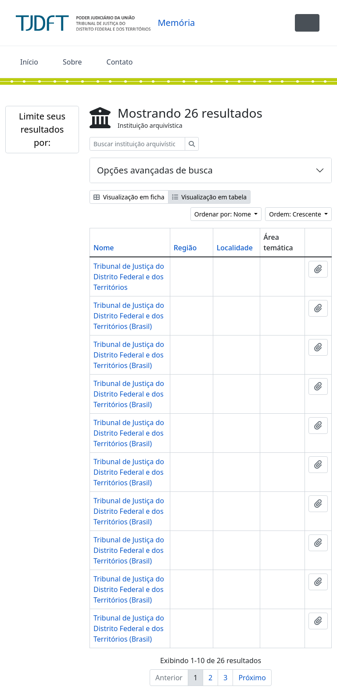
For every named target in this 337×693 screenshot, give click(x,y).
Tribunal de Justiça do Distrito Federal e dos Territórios (128, 276)
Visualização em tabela (209, 197)
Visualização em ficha (129, 197)
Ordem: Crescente (296, 214)
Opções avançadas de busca (155, 170)
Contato (120, 62)
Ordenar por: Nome (223, 214)
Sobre (72, 62)
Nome (103, 248)
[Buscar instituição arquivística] (137, 144)
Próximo (252, 677)
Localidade (235, 248)
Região (185, 248)
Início (29, 62)
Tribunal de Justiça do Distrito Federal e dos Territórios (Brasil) (128, 315)
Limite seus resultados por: (42, 129)
